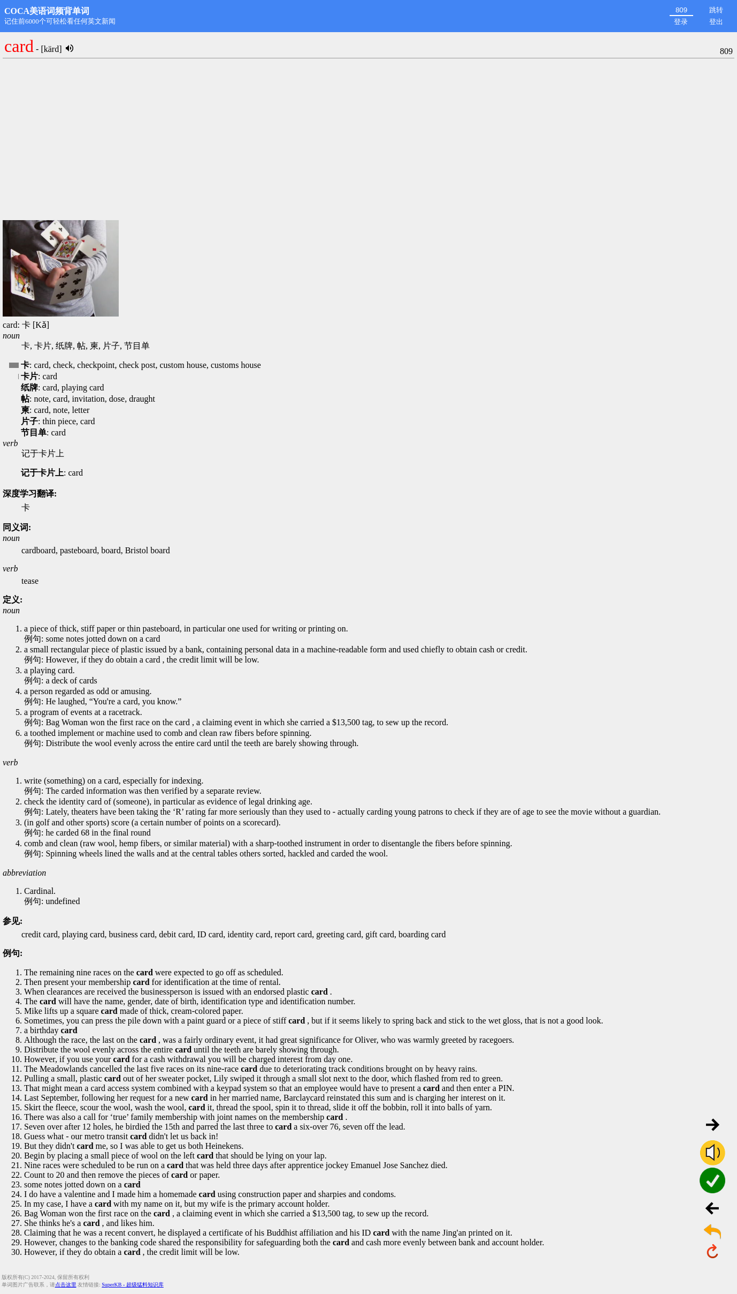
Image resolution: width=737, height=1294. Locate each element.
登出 (716, 22)
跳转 (716, 10)
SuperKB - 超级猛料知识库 (133, 1285)
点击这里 (65, 1285)
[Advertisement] (368, 140)
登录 (681, 22)
